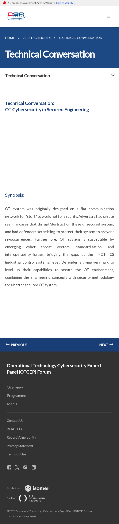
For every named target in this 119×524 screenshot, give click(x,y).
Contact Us (15, 420)
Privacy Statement (20, 446)
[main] (59, 189)
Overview (15, 387)
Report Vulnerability (21, 437)
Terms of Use (16, 454)
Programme (16, 395)
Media (12, 404)
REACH (12, 429)
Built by (29, 498)
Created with (31, 488)
